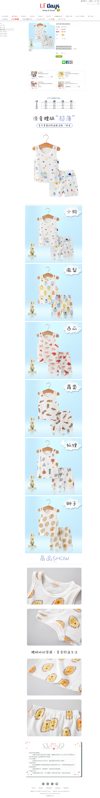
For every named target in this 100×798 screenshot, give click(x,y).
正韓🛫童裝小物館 (40, 19)
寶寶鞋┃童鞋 (69, 16)
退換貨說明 (57, 788)
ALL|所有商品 (5, 16)
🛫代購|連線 (5, 19)
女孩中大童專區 (3, 33)
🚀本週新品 (15, 16)
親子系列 (48, 16)
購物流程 (41, 788)
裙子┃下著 (2, 27)
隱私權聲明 (65, 788)
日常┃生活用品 (3, 36)
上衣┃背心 (2, 25)
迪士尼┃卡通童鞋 (80, 16)
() (84, 1)
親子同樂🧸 (51, 19)
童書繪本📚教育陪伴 (27, 19)
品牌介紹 (34, 788)
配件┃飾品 (90, 16)
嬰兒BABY (23, 16)
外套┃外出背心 (3, 31)
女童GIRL (32, 16)
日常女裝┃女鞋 (61, 19)
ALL (1, 23)
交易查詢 (91, 1)
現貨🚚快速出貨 (58, 16)
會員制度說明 (49, 788)
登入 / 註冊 (97, 1)
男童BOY (40, 16)
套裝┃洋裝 (2, 29)
